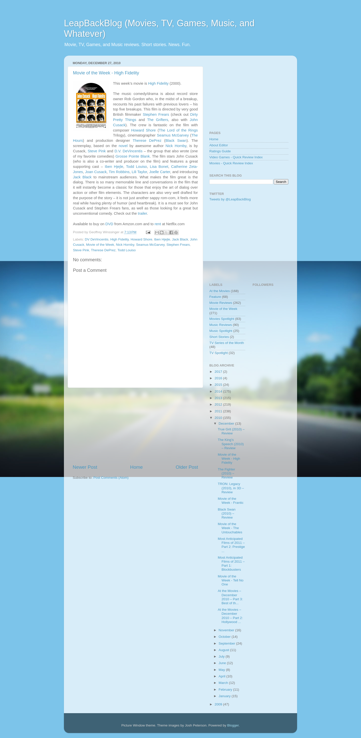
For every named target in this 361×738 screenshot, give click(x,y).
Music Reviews (220, 325)
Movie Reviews (220, 303)
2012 (219, 404)
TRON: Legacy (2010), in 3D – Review (231, 488)
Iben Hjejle (114, 167)
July (222, 656)
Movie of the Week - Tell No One (230, 580)
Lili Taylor (139, 172)
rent (158, 224)
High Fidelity (158, 83)
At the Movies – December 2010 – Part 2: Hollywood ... (230, 616)
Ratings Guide (220, 151)
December (227, 423)
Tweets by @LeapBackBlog (230, 199)
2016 (219, 378)
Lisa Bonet (159, 167)
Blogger (233, 725)
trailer (142, 213)
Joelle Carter (159, 172)
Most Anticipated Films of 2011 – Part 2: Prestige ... (231, 545)
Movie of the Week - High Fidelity (106, 72)
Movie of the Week (100, 245)
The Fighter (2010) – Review (226, 473)
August (224, 650)
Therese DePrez (147, 141)
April (222, 676)
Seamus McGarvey (173, 135)
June (223, 663)
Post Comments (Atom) (111, 477)
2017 (219, 372)
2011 (219, 411)
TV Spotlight (218, 353)
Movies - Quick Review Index (231, 163)
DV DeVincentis (96, 239)
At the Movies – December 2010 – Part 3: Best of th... (230, 597)
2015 (219, 385)
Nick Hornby (175, 146)
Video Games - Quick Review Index (236, 157)
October (225, 637)
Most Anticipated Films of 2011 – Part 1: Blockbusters (231, 564)
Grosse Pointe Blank (132, 156)
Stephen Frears (156, 114)
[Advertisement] (135, 426)
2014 (219, 391)
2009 (219, 704)
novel (123, 146)
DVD (109, 224)
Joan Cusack (96, 172)
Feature (215, 297)
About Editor (218, 145)
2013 (219, 398)
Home (136, 467)
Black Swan (176, 141)
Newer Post (85, 467)
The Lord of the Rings (178, 130)
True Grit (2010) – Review (231, 431)
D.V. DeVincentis (129, 151)
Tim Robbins (119, 172)
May (222, 670)
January (225, 696)
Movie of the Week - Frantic (231, 501)
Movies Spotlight (221, 319)
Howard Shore (143, 130)
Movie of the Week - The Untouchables (230, 528)
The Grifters (157, 120)
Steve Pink (97, 151)
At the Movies (219, 291)
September (227, 643)
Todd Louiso (136, 167)
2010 (219, 418)
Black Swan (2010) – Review (227, 513)
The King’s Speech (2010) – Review (231, 444)
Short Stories (219, 337)
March (224, 683)
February (226, 689)
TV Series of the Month (226, 343)
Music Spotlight (220, 331)
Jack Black (82, 177)
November (227, 630)
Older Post (187, 467)
